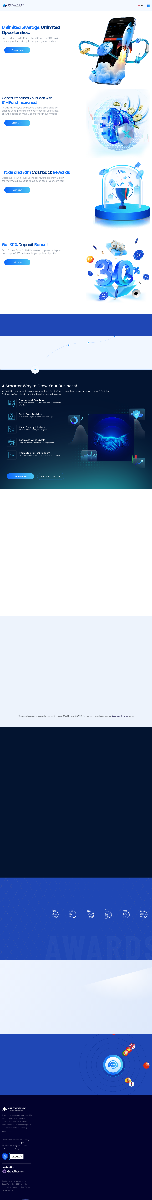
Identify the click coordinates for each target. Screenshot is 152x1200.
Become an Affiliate (50, 460)
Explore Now (15, 53)
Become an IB (20, 460)
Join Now (15, 190)
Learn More (15, 123)
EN (140, 5)
